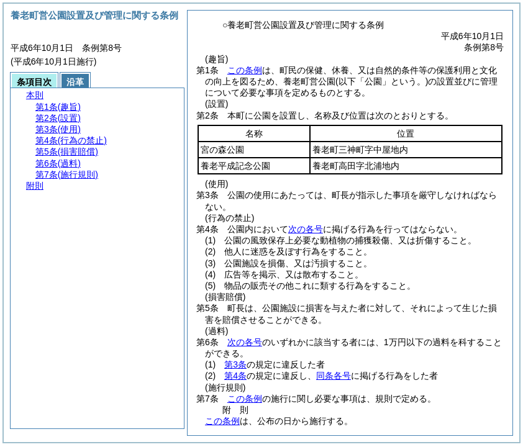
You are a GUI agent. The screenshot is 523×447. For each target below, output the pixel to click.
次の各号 (305, 229)
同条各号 (333, 376)
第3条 (235, 364)
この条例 (244, 70)
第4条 (235, 376)
